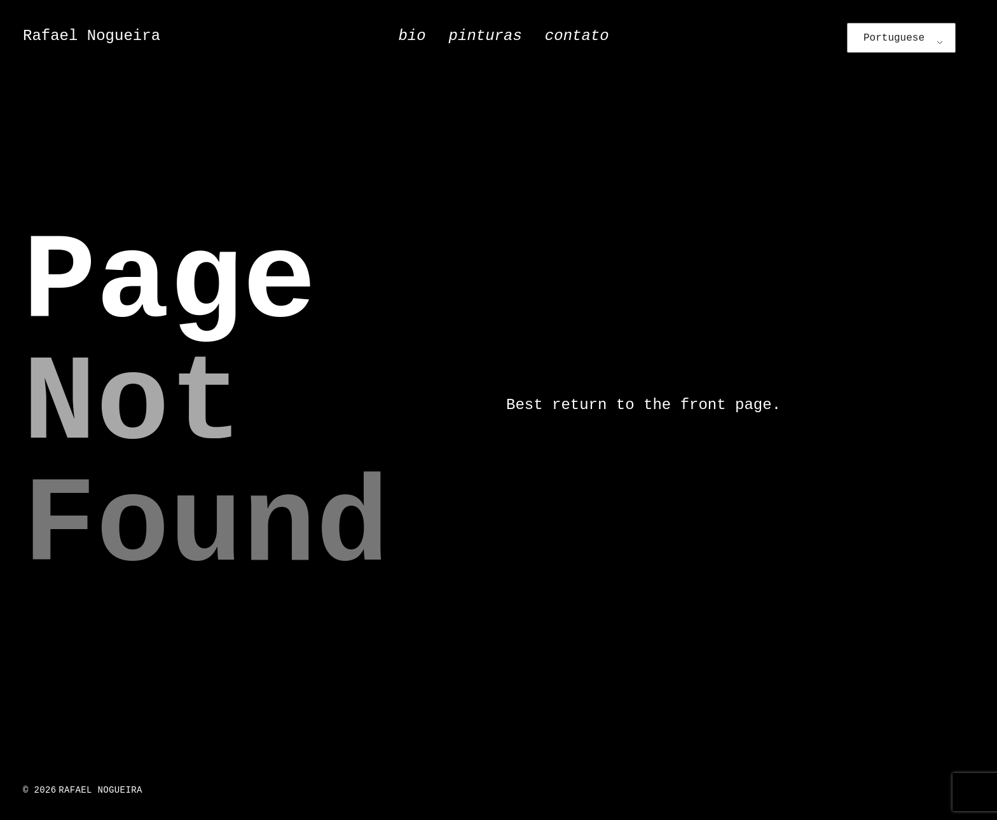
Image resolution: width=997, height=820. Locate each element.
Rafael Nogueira (91, 35)
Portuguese (894, 38)
